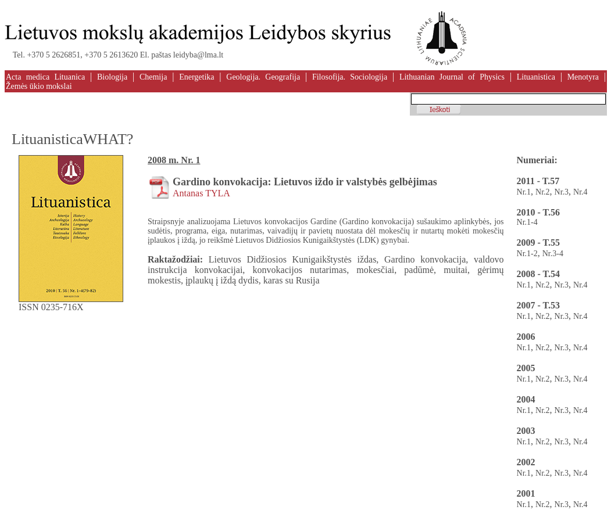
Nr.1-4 (527, 222)
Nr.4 (580, 192)
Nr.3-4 (552, 253)
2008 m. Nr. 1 (174, 160)
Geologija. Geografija (263, 77)
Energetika (196, 77)
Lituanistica (536, 77)
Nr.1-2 (527, 253)
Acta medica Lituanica (45, 77)
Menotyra (583, 77)
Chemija (153, 77)
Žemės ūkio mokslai (39, 86)
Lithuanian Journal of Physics (452, 77)
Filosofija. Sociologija (349, 77)
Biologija (112, 77)
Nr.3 (562, 192)
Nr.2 (542, 192)
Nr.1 (524, 192)
